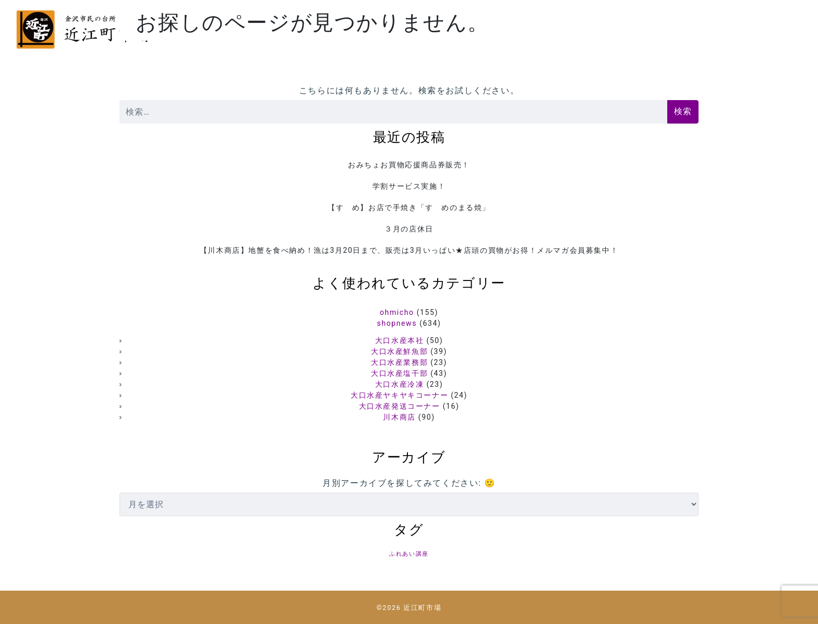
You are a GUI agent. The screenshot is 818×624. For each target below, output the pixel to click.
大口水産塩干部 (399, 373)
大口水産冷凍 (399, 384)
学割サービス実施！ (409, 186)
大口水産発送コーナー (399, 406)
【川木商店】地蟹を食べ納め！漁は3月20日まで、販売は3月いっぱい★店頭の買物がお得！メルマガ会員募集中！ (409, 250)
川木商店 (399, 417)
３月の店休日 (409, 229)
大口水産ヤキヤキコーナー (399, 395)
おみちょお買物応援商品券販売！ (409, 165)
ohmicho (397, 312)
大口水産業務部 (399, 362)
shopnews (397, 323)
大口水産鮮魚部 (399, 351)
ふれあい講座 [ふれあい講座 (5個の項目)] (409, 553)
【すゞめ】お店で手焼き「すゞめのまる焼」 (409, 207)
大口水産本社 (399, 340)
